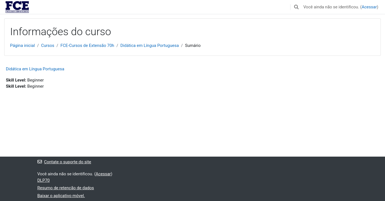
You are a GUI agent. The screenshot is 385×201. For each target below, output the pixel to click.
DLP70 (43, 180)
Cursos (47, 45)
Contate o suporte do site (64, 161)
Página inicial (22, 45)
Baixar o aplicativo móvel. (61, 195)
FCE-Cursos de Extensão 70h (87, 45)
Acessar (369, 6)
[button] (296, 7)
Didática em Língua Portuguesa (150, 45)
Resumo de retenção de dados (65, 187)
